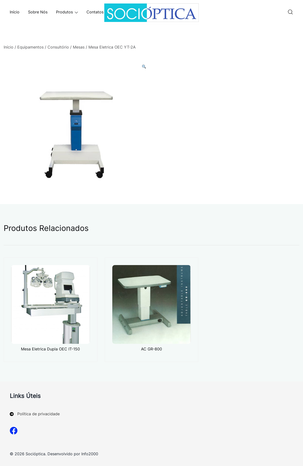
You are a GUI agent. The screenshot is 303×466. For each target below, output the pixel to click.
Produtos (64, 12)
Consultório (58, 47)
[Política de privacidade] (35, 414)
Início (14, 12)
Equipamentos (30, 47)
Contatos (95, 12)
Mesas (79, 47)
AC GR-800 (151, 349)
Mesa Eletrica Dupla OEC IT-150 (50, 349)
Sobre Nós (37, 12)
